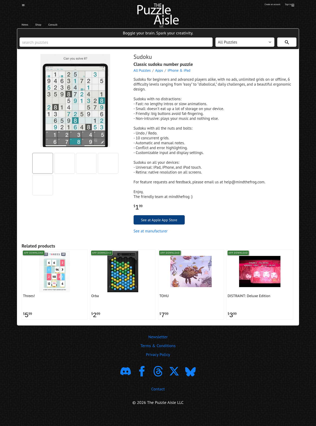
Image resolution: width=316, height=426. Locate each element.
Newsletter (158, 349)
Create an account (264, 5)
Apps (159, 77)
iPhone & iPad (179, 77)
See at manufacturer (151, 238)
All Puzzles (142, 77)
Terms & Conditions (157, 357)
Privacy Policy (158, 366)
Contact (158, 401)
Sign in (288, 5)
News (27, 26)
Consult (67, 26)
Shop (45, 26)
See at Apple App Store (159, 227)
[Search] (286, 46)
